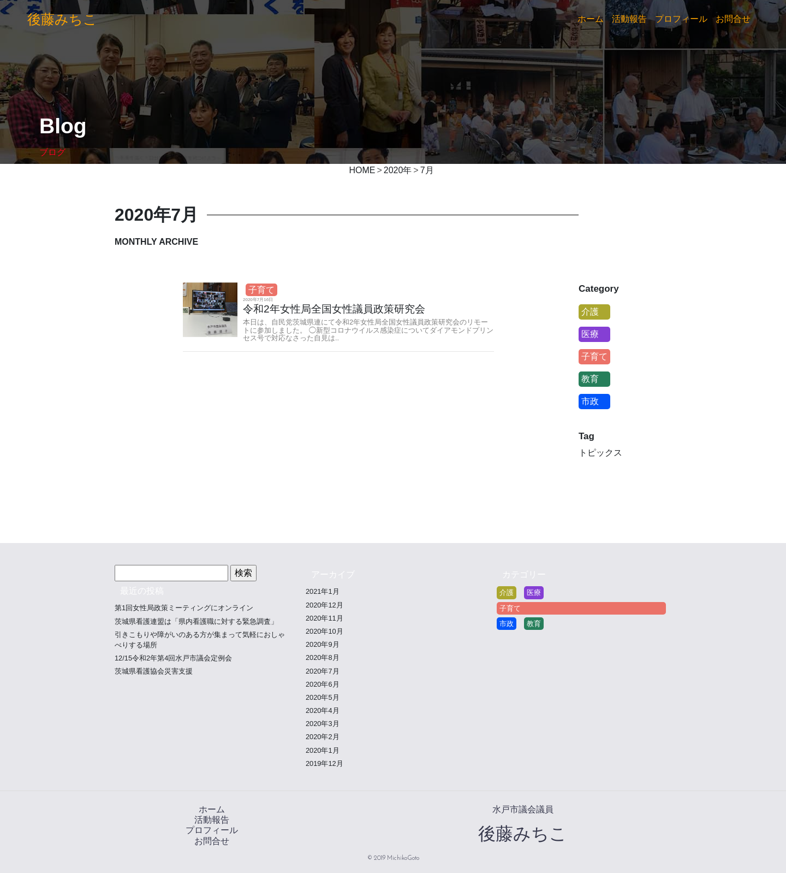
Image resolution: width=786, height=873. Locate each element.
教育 (590, 379)
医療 (590, 334)
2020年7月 (323, 671)
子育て (261, 289)
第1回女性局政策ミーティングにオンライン (184, 608)
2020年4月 (323, 710)
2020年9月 (323, 644)
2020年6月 (323, 684)
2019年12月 (324, 763)
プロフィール (681, 18)
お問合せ (733, 18)
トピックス (600, 452)
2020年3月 (323, 723)
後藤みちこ (62, 19)
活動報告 (629, 18)
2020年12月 (324, 605)
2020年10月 (324, 631)
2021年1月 (323, 591)
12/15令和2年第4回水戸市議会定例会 (173, 658)
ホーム (590, 18)
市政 (590, 401)
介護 (590, 311)
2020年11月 (324, 618)
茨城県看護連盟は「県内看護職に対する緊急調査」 (196, 621)
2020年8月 (323, 657)
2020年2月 (323, 737)
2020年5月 (323, 697)
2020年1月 (323, 750)
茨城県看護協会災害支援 (154, 671)
